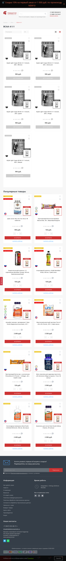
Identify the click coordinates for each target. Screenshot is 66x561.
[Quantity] (17, 233)
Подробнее (31, 558)
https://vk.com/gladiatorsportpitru (35, 495)
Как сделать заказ (8, 485)
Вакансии (6, 493)
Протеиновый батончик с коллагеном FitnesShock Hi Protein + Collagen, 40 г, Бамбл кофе (18, 376)
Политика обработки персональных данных (16, 500)
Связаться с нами (8, 505)
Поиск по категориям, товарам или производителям (32, 17)
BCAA (12, 22)
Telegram (4, 540)
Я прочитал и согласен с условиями (22, 473)
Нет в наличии (18, 78)
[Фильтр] (1, 281)
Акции (5, 515)
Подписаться (56, 470)
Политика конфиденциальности (19, 473)
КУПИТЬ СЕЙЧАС (18, 241)
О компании (7, 490)
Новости (5, 488)
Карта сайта (7, 510)
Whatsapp (8, 540)
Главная (5, 22)
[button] (55, 12)
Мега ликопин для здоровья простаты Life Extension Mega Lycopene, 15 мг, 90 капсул (48, 376)
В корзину (17, 238)
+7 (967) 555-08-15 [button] (10, 526)
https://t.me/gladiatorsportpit (42, 495)
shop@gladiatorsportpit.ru (11, 529)
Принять (58, 558)
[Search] (45, 14)
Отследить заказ (8, 495)
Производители (8, 513)
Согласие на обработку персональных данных (17, 503)
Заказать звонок (54, 16)
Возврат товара (8, 508)
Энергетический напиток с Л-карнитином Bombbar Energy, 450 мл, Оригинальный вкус (17, 272)
